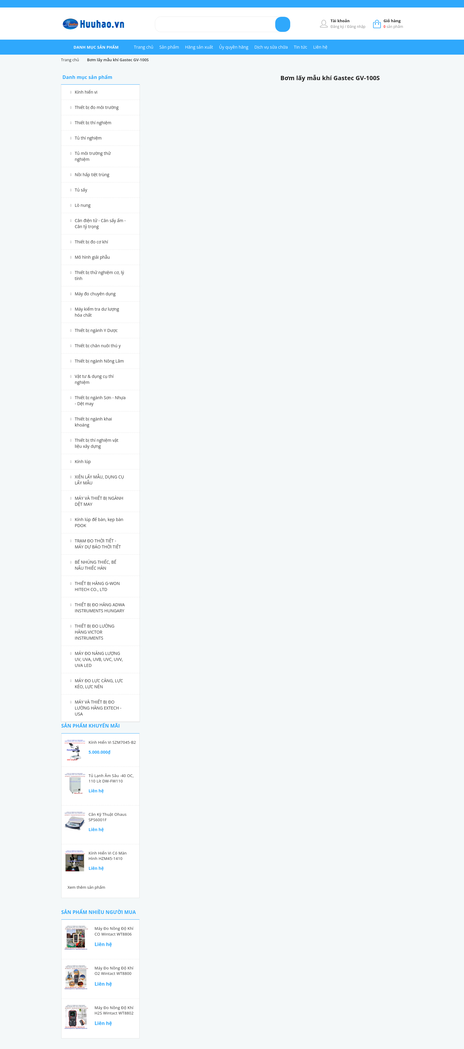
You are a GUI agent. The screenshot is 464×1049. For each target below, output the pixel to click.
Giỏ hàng (392, 20)
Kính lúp (83, 461)
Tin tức (300, 47)
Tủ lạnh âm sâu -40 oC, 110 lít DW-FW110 (111, 778)
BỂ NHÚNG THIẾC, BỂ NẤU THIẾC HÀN (95, 565)
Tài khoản (340, 20)
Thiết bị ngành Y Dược (96, 330)
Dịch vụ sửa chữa (271, 47)
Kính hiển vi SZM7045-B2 (112, 742)
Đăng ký (337, 26)
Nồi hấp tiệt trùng (92, 174)
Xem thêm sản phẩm (86, 887)
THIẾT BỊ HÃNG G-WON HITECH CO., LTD (97, 586)
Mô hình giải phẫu (92, 257)
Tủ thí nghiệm (88, 138)
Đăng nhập (356, 26)
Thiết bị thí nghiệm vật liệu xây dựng (96, 443)
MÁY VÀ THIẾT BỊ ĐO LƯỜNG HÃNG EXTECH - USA (98, 708)
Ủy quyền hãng (234, 47)
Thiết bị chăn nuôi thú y (98, 345)
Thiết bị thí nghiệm (93, 122)
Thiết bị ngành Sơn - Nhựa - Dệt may (100, 400)
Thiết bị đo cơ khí (91, 242)
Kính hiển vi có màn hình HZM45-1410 (108, 855)
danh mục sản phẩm (96, 47)
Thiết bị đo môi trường (97, 107)
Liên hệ (320, 47)
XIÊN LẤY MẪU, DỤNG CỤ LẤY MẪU (99, 480)
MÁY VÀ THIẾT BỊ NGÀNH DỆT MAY (99, 501)
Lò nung (83, 205)
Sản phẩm (169, 47)
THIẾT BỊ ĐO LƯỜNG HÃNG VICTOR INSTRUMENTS (94, 632)
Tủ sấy (81, 190)
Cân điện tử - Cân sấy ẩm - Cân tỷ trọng (100, 223)
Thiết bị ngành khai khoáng (93, 422)
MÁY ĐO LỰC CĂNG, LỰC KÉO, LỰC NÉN (99, 683)
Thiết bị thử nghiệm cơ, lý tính (99, 275)
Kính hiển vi (86, 92)
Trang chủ (143, 47)
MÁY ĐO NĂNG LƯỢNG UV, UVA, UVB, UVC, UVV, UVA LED (99, 659)
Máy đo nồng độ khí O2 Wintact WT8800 (114, 970)
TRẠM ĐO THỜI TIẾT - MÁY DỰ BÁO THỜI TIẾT (98, 544)
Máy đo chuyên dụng (95, 294)
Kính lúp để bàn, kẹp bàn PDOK (99, 522)
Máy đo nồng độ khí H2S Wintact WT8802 (114, 1010)
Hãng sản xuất (199, 47)
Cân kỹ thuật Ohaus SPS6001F (108, 817)
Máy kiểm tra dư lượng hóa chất (97, 312)
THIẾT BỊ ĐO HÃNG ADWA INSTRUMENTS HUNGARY (100, 607)
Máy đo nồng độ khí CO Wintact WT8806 (114, 931)
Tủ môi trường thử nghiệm (93, 156)
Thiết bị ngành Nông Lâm (99, 361)
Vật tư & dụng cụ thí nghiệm (94, 379)
